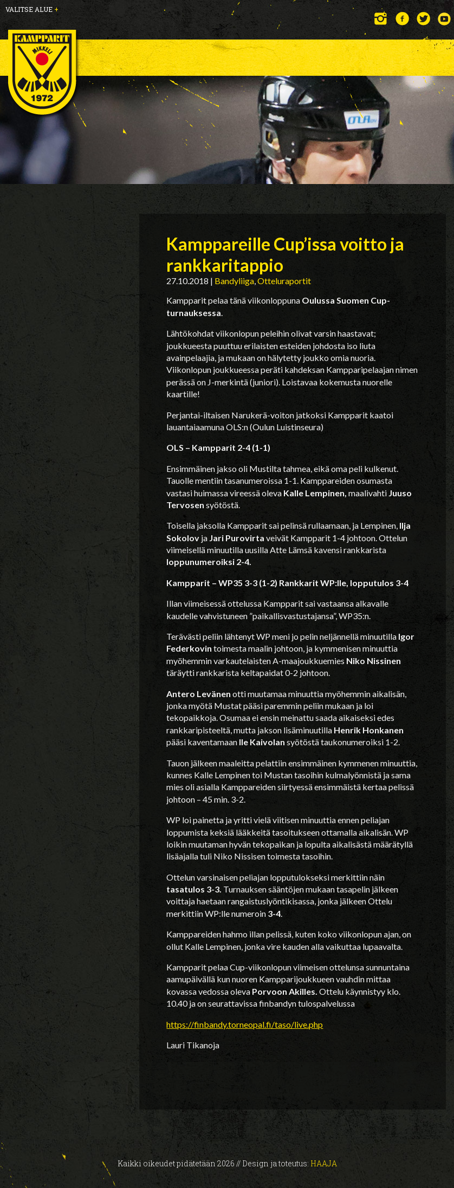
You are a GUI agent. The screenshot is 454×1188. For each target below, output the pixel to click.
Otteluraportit (284, 280)
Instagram (381, 18)
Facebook (402, 18)
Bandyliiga (234, 280)
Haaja (323, 1163)
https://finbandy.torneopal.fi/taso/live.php (244, 1024)
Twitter (423, 18)
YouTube (444, 18)
